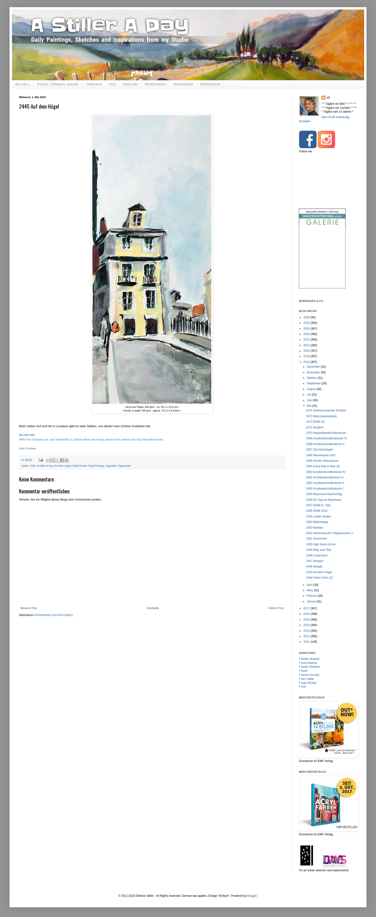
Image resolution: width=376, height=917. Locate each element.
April (310, 584)
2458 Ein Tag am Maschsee (323, 499)
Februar (312, 595)
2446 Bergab (314, 566)
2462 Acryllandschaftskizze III (324, 477)
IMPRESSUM (210, 84)
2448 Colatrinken (317, 555)
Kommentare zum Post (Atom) (54, 615)
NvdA (304, 670)
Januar (311, 601)
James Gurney (310, 674)
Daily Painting (96, 465)
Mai (309, 405)
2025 (307, 323)
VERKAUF (94, 84)
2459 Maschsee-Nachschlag (324, 494)
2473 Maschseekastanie (321, 416)
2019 (307, 356)
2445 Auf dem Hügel (319, 572)
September (314, 383)
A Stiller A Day (45, 465)
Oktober (312, 378)
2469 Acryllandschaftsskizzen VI (326, 438)
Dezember (314, 366)
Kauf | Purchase (27, 448)
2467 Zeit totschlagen (319, 449)
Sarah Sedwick (310, 666)
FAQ (112, 84)
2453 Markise (314, 527)
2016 (307, 614)
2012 (307, 636)
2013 (307, 630)
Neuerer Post (28, 608)
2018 (307, 362)
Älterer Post (275, 608)
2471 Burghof (314, 427)
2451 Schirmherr (316, 538)
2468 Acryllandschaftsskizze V (325, 444)
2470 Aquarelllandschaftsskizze (326, 433)
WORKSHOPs (155, 84)
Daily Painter (80, 465)
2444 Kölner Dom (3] (319, 577)
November (314, 372)
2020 (307, 350)
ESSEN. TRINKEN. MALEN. (58, 84)
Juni (310, 400)
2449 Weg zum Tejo (318, 549)
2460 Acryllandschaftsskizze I (324, 488)
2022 (307, 339)
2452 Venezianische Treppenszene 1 (329, 533)
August (312, 389)
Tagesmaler (124, 465)
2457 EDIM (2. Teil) (318, 505)
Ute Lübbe (307, 679)
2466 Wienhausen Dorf (320, 455)
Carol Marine (309, 663)
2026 (307, 317)
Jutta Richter (309, 683)
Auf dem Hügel (62, 465)
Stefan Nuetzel (310, 659)
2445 (33, 465)
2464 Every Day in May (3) (323, 466)
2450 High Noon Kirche (321, 544)
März (310, 590)
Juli (309, 394)
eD (328, 97)
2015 (307, 619)
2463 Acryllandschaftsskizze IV (325, 472)
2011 (307, 641)
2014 (307, 625)
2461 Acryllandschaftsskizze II (325, 483)
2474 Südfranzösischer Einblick (326, 410)
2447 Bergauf (314, 561)
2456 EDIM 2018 (316, 510)
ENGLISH (130, 84)
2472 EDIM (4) (315, 421)
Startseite (153, 608)
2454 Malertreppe (317, 522)
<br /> (322, 261)
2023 (307, 334)
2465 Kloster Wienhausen (322, 460)
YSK (303, 686)
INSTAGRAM (183, 84)
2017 (307, 608)
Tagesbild (111, 465)
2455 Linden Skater (318, 516)
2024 (307, 328)
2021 (307, 345)
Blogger (252, 895)
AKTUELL (22, 84)
